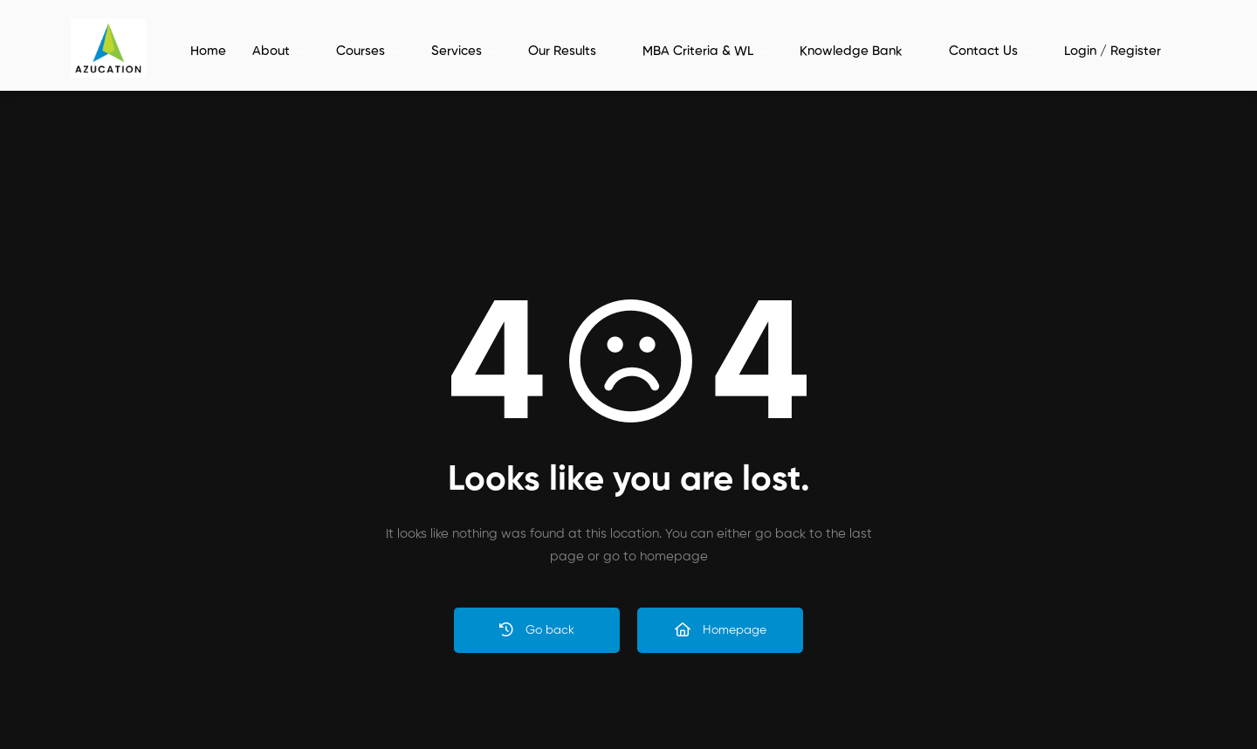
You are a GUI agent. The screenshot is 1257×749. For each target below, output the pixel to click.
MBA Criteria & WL (705, 51)
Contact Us (991, 51)
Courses (368, 51)
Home (208, 51)
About (278, 51)
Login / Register (1112, 51)
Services (464, 51)
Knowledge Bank (858, 51)
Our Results (569, 51)
